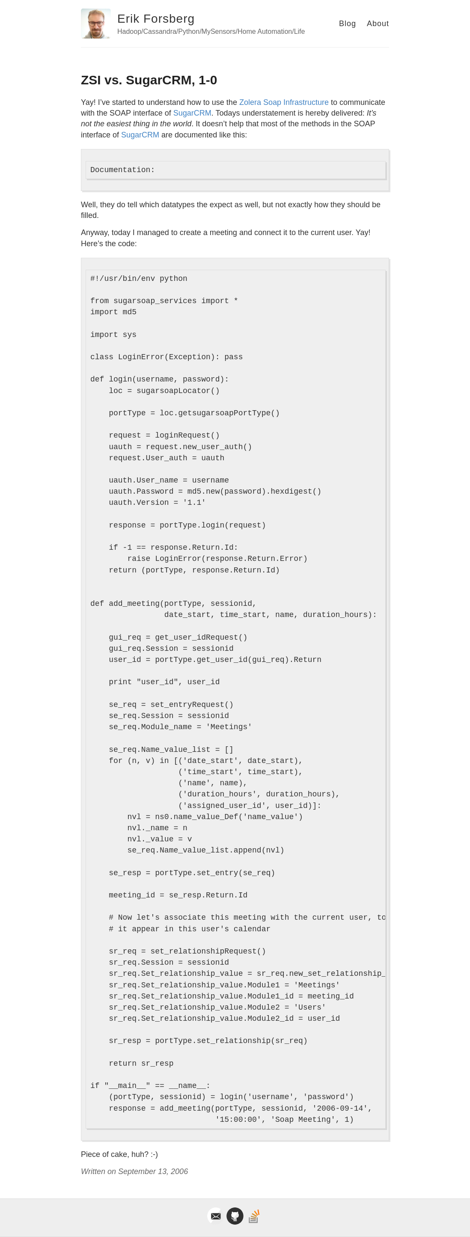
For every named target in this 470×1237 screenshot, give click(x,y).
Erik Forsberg (156, 18)
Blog (347, 23)
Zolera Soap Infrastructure (284, 102)
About (378, 23)
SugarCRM (192, 113)
